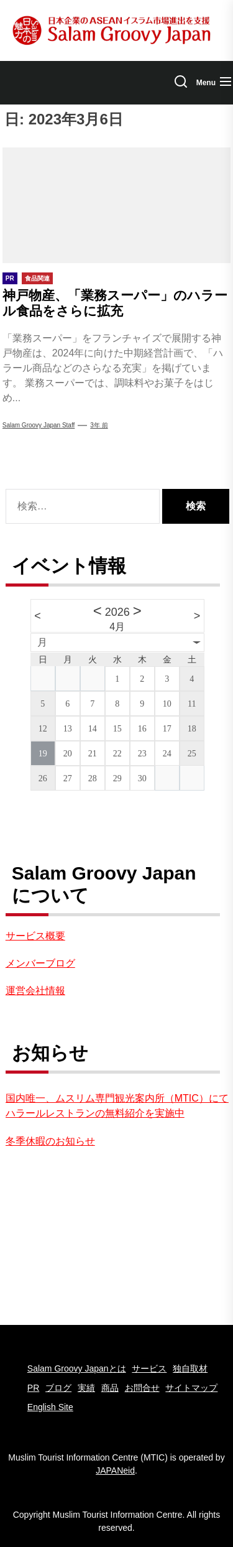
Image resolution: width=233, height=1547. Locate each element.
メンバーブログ (40, 963)
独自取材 (190, 1368)
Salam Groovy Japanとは (76, 1368)
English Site (50, 1407)
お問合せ (142, 1388)
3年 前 (98, 425)
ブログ (58, 1388)
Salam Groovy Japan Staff (38, 425)
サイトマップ (191, 1388)
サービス (149, 1368)
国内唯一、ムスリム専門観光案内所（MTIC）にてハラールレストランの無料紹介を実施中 (117, 1105)
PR (33, 1388)
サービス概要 (35, 936)
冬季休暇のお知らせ (50, 1141)
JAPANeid (115, 1470)
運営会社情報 (35, 990)
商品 (110, 1388)
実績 (86, 1388)
